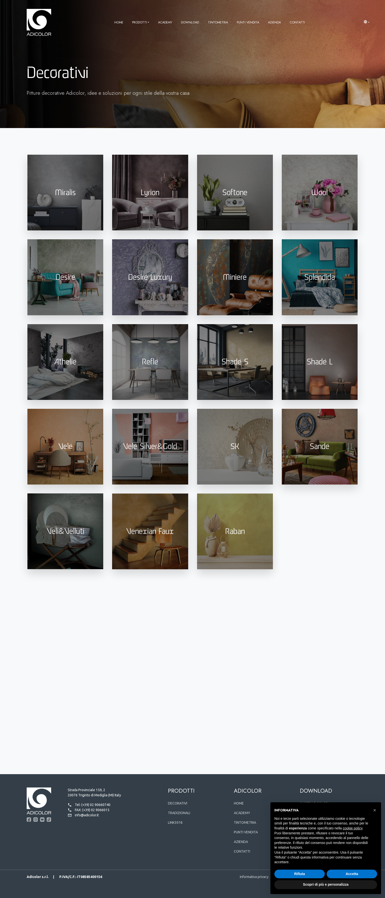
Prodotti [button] (139, 22)
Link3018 (175, 822)
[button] (366, 22)
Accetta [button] (352, 874)
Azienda (274, 22)
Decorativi (177, 803)
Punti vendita (248, 22)
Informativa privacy (254, 877)
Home (118, 22)
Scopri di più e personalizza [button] (325, 884)
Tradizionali (179, 813)
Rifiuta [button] (299, 874)
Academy (165, 22)
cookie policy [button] (352, 828)
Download (190, 22)
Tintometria (218, 22)
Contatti (297, 22)
